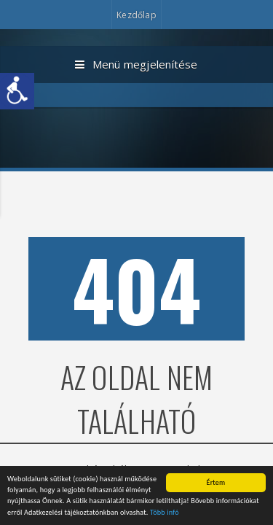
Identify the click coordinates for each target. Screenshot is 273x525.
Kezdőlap (136, 15)
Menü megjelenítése (136, 65)
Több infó (164, 513)
